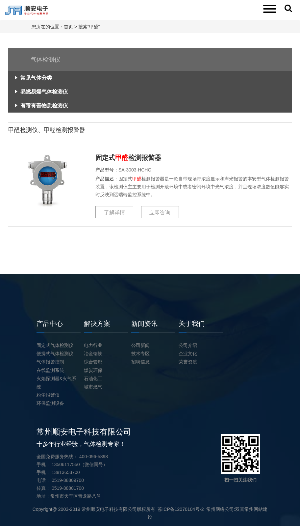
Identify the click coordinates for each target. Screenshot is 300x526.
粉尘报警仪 (48, 395)
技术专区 (140, 353)
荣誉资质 (188, 361)
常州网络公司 (220, 509)
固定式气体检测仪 (55, 345)
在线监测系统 (50, 370)
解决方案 (97, 323)
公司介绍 (188, 345)
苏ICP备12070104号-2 (181, 509)
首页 (68, 26)
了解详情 (114, 212)
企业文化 (188, 353)
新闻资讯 (144, 323)
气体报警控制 (50, 361)
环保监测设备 (50, 403)
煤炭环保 (93, 370)
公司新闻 (140, 345)
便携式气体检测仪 (55, 353)
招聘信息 (140, 361)
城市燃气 (93, 386)
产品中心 (50, 323)
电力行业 (93, 345)
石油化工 (93, 378)
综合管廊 (93, 361)
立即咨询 (159, 212)
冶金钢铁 (93, 353)
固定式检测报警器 (128, 157)
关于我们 (192, 323)
